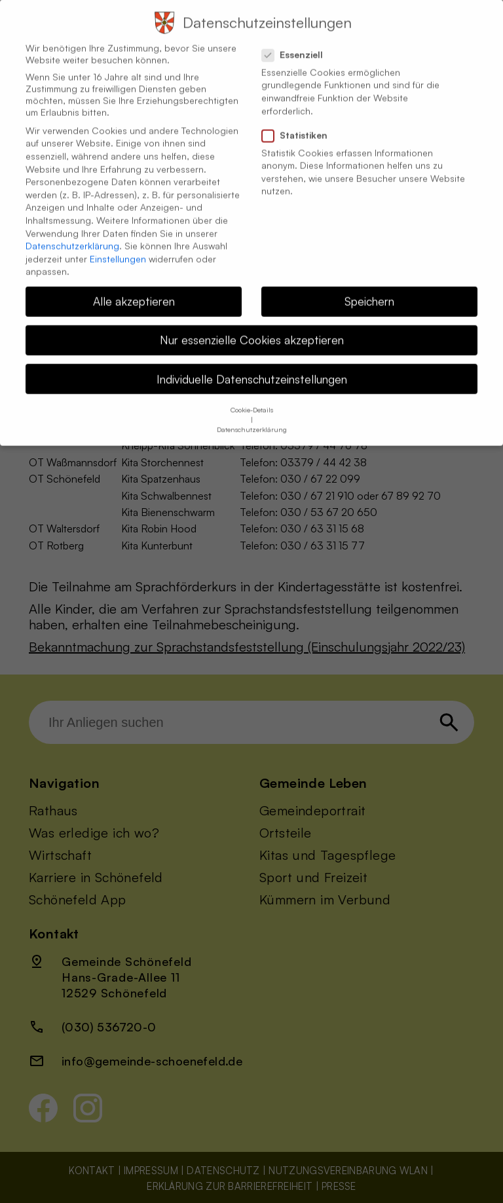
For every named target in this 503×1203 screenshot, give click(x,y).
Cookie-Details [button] (252, 396)
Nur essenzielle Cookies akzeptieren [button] (252, 327)
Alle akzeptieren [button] (134, 289)
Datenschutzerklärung (72, 232)
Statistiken (300, 122)
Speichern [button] (369, 289)
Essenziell (297, 42)
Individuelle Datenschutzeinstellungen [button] (252, 366)
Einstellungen (118, 245)
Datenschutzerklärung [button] (252, 416)
